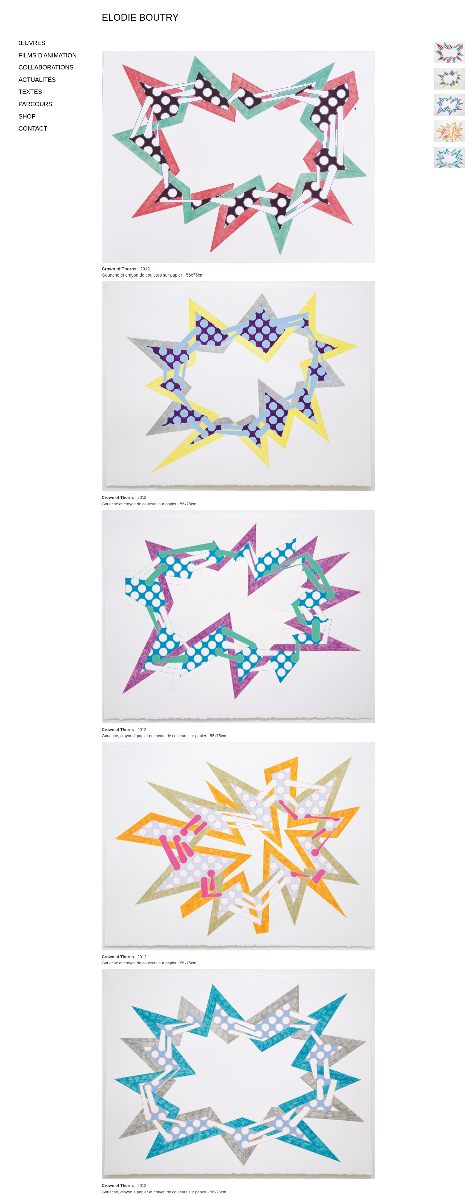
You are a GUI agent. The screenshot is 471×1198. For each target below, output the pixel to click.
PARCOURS (35, 104)
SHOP (27, 116)
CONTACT (33, 128)
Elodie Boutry (140, 17)
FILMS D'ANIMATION (47, 55)
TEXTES (30, 91)
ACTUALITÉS (37, 79)
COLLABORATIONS (46, 67)
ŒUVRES (32, 43)
